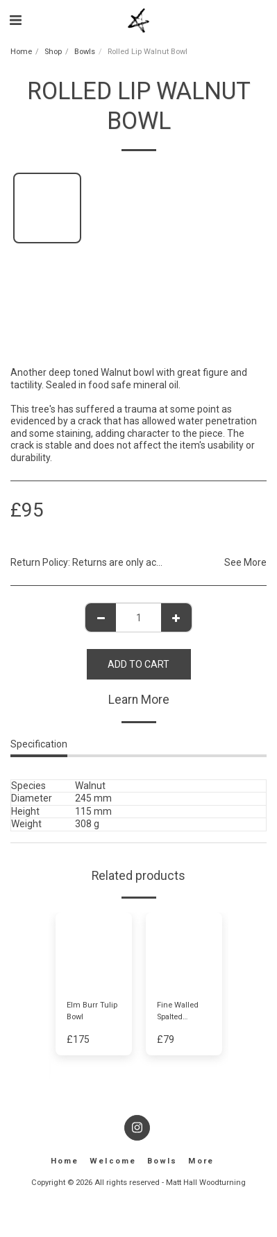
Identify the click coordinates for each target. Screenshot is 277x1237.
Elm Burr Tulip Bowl (92, 1011)
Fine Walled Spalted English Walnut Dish (184, 1012)
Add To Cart (138, 664)
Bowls (84, 51)
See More (245, 562)
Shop (53, 51)
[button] (15, 20)
